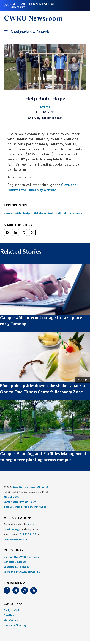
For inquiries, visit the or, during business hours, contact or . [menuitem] (22, 532)
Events (77, 213)
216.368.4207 (28, 534)
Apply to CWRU (12, 610)
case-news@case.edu (15, 539)
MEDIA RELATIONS (18, 518)
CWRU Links (13, 604)
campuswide (12, 213)
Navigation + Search (25, 32)
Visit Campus (11, 620)
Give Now (9, 615)
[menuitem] (45, 556)
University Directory (15, 625)
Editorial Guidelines (15, 561)
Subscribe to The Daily (16, 566)
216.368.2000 (11, 496)
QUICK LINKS (13, 550)
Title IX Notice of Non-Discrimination (25, 506)
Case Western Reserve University (31, 487)
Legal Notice (11, 501)
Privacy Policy (28, 501)
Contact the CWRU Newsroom (21, 556)
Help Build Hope (34, 213)
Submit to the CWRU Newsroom (22, 571)
